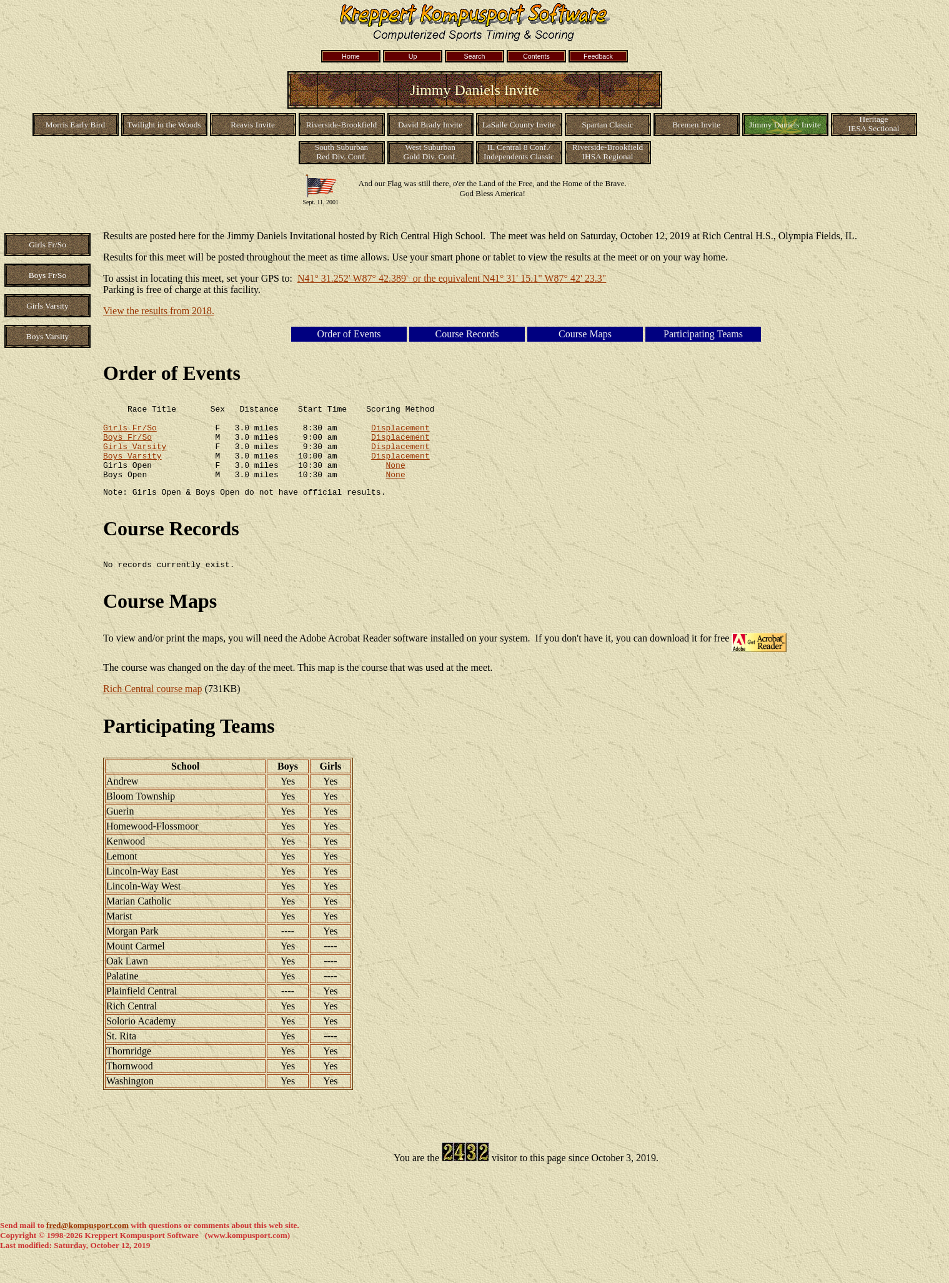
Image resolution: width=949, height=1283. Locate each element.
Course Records (171, 545)
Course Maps (160, 619)
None (395, 477)
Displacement (400, 432)
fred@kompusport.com (87, 1244)
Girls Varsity (134, 455)
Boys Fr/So (127, 444)
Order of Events (172, 373)
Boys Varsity (132, 466)
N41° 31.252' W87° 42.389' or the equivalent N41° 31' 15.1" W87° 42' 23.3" (451, 278)
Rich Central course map (152, 707)
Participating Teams (189, 744)
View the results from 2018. (158, 310)
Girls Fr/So (130, 432)
